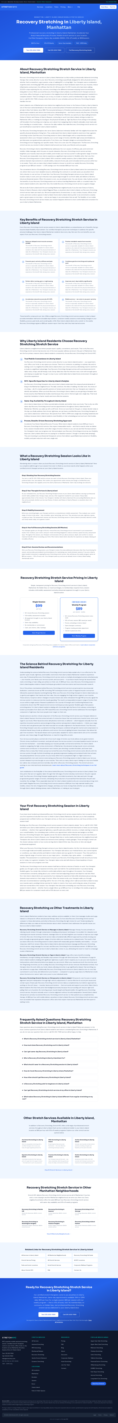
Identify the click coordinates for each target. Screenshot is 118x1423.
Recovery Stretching (38, 1354)
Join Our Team (65, 1365)
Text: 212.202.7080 (8, 1353)
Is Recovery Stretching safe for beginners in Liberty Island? (46, 1084)
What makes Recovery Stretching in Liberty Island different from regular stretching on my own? (57, 1098)
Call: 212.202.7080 (7, 1356)
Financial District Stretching (99, 1361)
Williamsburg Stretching (98, 1365)
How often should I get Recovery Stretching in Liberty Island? (47, 1077)
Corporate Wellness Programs (83, 1265)
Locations (48, 7)
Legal (94, 1415)
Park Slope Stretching (97, 1372)
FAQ (78, 7)
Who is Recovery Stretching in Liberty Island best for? (44, 1058)
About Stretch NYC (27, 1270)
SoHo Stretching (96, 1354)
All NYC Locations (79, 1260)
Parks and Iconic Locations (29, 1265)
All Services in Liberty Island (29, 1255)
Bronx (25, 2)
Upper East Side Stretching (99, 1341)
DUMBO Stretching (96, 1368)
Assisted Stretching (38, 1344)
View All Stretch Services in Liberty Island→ (59, 1170)
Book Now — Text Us (108, 7)
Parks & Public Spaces (38, 1391)
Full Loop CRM (64, 1419)
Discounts (64, 1354)
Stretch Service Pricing (28, 1260)
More (70, 7)
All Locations (35, 1370)
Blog (62, 1348)
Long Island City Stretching (99, 1378)
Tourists (39, 2)
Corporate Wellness (67, 1358)
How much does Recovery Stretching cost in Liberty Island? (46, 1045)
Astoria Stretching (96, 1375)
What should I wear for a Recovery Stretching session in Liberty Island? (51, 1064)
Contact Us (77, 1270)
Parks (43, 2)
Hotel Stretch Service (54, 1265)
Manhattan (10, 2)
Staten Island (31, 2)
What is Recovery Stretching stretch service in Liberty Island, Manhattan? (52, 1039)
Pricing (63, 7)
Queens (21, 2)
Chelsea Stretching (96, 1351)
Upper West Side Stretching (99, 1344)
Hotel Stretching (66, 1361)
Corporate (48, 2)
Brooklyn (16, 2)
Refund (112, 1415)
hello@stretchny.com (8, 1358)
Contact (63, 1368)
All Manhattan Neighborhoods (57, 1255)
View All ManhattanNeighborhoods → (59, 1234)
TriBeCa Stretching (96, 1358)
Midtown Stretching (97, 1348)
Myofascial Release (37, 1351)
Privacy (106, 1415)
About (63, 1351)
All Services (35, 1341)
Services (40, 7)
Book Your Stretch (98, 1383)
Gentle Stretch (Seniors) (39, 1358)
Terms (99, 1415)
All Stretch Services (54, 1260)
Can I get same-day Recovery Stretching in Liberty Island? (46, 1052)
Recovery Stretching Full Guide (83, 1255)
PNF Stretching (36, 1348)
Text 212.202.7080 (111, 2)
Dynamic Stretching (38, 1361)
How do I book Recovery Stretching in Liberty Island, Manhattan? (48, 1071)
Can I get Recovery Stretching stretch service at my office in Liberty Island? (53, 1090)
